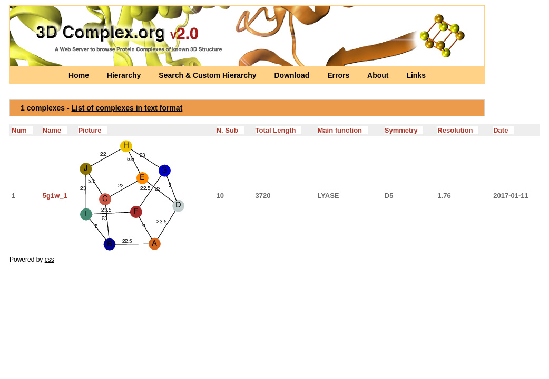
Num (22, 130)
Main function (343, 130)
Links (416, 75)
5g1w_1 (55, 196)
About (378, 75)
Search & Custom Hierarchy (208, 75)
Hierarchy (125, 75)
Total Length (279, 130)
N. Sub (230, 130)
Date (503, 130)
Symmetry (404, 130)
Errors (339, 75)
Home (79, 75)
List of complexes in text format (127, 108)
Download (292, 75)
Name (55, 130)
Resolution (457, 130)
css (49, 259)
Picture (92, 130)
